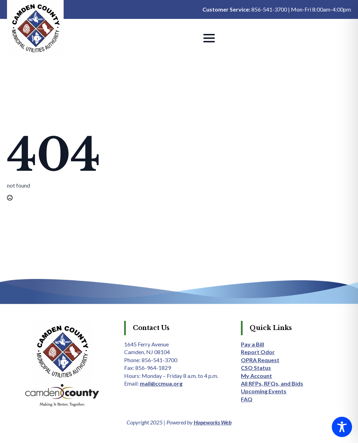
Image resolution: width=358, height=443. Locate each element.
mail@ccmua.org (161, 383)
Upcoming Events (263, 391)
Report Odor (258, 352)
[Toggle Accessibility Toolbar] (342, 427)
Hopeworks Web (213, 422)
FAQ (246, 399)
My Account (256, 375)
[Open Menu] (209, 38)
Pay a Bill (252, 344)
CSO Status (256, 367)
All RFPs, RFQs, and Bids (272, 383)
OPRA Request (260, 360)
